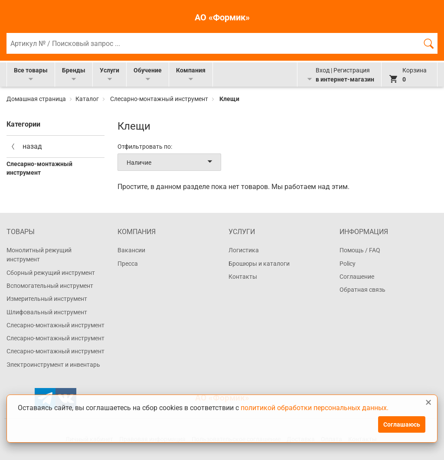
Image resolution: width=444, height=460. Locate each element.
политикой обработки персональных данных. (314, 408)
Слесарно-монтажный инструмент (159, 98)
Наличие (171, 162)
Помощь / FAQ (360, 250)
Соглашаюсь (401, 424)
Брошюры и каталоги (259, 263)
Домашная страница (37, 98)
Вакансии (131, 250)
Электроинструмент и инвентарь (53, 364)
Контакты (243, 276)
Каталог (87, 98)
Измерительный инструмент (47, 298)
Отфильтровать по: (145, 146)
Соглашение (357, 276)
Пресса (128, 263)
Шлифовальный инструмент (47, 312)
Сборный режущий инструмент (51, 272)
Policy (348, 263)
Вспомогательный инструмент (50, 285)
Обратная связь (362, 289)
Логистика (244, 250)
